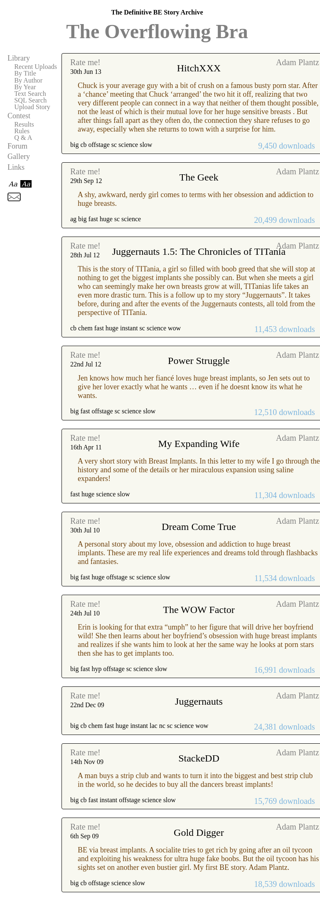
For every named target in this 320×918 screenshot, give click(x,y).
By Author (28, 80)
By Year (25, 87)
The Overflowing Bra (157, 31)
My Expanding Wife (199, 443)
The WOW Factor (198, 609)
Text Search (30, 94)
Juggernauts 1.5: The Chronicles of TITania (199, 251)
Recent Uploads (35, 67)
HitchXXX (199, 68)
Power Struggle (199, 360)
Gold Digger (199, 832)
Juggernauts (199, 701)
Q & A (23, 138)
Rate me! (85, 62)
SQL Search (30, 100)
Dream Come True (199, 526)
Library (18, 58)
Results (24, 124)
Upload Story (32, 107)
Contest (18, 116)
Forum (17, 146)
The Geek (198, 177)
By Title (25, 73)
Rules (22, 131)
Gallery (18, 156)
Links (16, 167)
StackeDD (198, 758)
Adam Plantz (297, 62)
